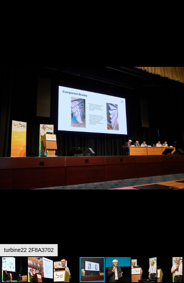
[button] (177, 20)
